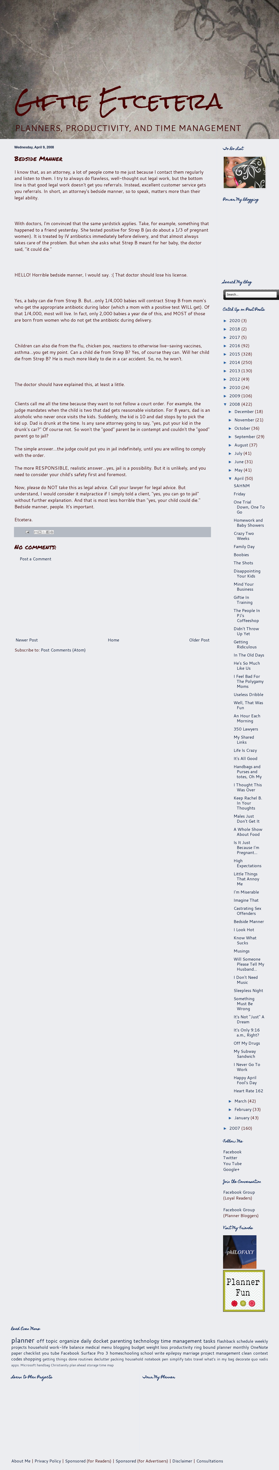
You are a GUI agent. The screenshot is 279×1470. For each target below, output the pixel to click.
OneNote (259, 1347)
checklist (32, 1353)
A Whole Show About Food (248, 831)
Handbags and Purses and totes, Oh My (248, 771)
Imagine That (246, 900)
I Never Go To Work (247, 1066)
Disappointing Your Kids (247, 573)
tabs (188, 1359)
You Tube (232, 1163)
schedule (245, 1341)
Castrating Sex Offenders (247, 910)
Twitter (230, 1157)
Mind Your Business (244, 586)
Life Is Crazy (245, 750)
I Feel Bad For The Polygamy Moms (249, 681)
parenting (121, 1340)
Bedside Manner (249, 921)
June (239, 461)
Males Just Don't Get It (247, 818)
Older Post (199, 640)
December (244, 411)
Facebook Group (239, 1192)
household (38, 1347)
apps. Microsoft (23, 1365)
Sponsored (75, 1461)
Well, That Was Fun (248, 705)
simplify (176, 1359)
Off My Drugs (247, 1043)
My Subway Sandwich (245, 1053)
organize (69, 1340)
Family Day (244, 546)
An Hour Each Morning (247, 718)
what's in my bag (219, 1359)
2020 (235, 320)
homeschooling (124, 1353)
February (243, 1109)
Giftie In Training (243, 599)
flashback (226, 1341)
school (146, 1353)
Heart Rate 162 (248, 1091)
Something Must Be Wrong (244, 1003)
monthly (241, 1347)
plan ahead (77, 1365)
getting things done (60, 1359)
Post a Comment (35, 559)
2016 (235, 345)
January (242, 1118)
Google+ (231, 1169)
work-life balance (66, 1347)
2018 (235, 329)
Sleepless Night (248, 990)
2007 (235, 1128)
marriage (191, 1353)
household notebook (143, 1359)
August (241, 445)
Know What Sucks (245, 940)
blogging (121, 1347)
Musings (242, 951)
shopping (32, 1359)
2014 (235, 362)
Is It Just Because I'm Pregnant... (246, 847)
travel (198, 1359)
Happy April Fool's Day (245, 1080)
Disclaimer (182, 1461)
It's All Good (245, 758)
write (159, 1353)
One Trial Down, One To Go (249, 507)
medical (92, 1347)
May (239, 470)
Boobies (241, 554)
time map (106, 1365)
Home (113, 640)
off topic (47, 1340)
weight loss (157, 1347)
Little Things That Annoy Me (246, 879)
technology (146, 1340)
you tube (50, 1353)
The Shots (243, 563)
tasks (209, 1340)
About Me (20, 1461)
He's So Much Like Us (247, 665)
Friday (239, 494)
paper (16, 1353)
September (245, 436)
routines (85, 1359)
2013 (235, 371)
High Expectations (247, 863)
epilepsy (173, 1353)
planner (22, 1340)
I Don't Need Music (246, 979)
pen (165, 1359)
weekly (261, 1341)
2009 (235, 396)
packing (117, 1359)
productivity (181, 1347)
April (239, 478)
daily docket (95, 1340)
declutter (101, 1359)
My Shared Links (244, 739)
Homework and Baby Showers (249, 522)
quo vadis (259, 1359)
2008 (235, 404)
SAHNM (242, 485)
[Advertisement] (139, 44)
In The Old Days (249, 655)
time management (181, 1340)
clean (247, 1353)
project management (220, 1353)
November (244, 420)
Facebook (232, 1152)
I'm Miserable (246, 892)
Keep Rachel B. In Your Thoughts (248, 803)
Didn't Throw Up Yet (246, 631)
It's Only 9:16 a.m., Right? (247, 1032)
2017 (235, 337)
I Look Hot (244, 929)
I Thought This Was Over (248, 787)
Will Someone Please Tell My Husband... (249, 964)
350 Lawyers (246, 729)
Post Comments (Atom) (63, 650)
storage (92, 1365)
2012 (235, 379)
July (238, 453)
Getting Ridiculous (245, 644)
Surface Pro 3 (94, 1353)
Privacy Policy (47, 1461)
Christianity (60, 1365)
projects (19, 1347)
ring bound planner (212, 1347)
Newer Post (26, 640)
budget (138, 1347)
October (242, 428)
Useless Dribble (248, 694)
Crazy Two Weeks (244, 535)
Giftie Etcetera (118, 100)
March (241, 1101)
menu (106, 1347)
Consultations (209, 1461)
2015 (235, 354)
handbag (43, 1365)
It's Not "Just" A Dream (249, 1019)
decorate (243, 1359)
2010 (235, 387)
